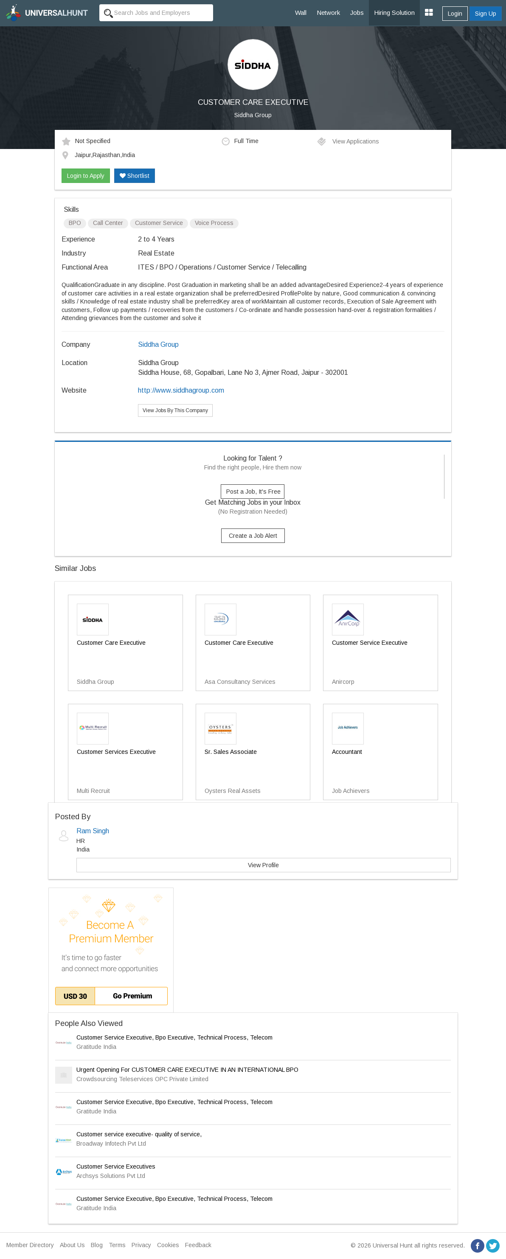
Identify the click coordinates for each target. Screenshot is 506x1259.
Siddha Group (253, 115)
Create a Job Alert (253, 535)
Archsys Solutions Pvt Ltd (110, 1175)
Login (455, 13)
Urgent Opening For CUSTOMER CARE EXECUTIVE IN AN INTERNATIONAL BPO (187, 1069)
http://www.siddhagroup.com (181, 390)
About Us (72, 1245)
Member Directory (30, 1245)
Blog (97, 1245)
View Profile (263, 865)
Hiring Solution (394, 12)
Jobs (357, 12)
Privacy (141, 1245)
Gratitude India (96, 1046)
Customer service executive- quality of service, (139, 1134)
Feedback (198, 1245)
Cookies (168, 1245)
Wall (300, 12)
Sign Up (485, 13)
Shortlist (134, 175)
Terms (117, 1245)
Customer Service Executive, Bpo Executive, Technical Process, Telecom (174, 1037)
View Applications (348, 141)
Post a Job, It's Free (253, 491)
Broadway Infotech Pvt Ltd (111, 1143)
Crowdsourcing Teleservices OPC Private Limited (142, 1079)
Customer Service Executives (115, 1166)
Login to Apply (85, 175)
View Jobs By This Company (175, 410)
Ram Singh (92, 831)
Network (328, 12)
